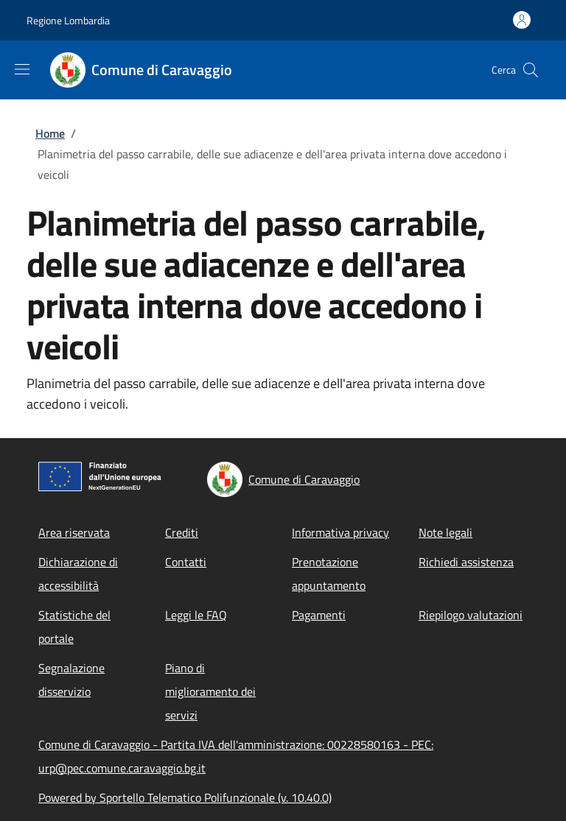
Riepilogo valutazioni (471, 615)
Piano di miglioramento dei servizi (210, 691)
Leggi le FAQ (196, 615)
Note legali (445, 532)
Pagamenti (319, 615)
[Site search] (530, 70)
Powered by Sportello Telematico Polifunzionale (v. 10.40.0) (185, 797)
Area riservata (74, 532)
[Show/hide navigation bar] (22, 69)
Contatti (185, 562)
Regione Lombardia (68, 20)
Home (50, 133)
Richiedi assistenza (466, 562)
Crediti (181, 532)
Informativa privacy (340, 532)
